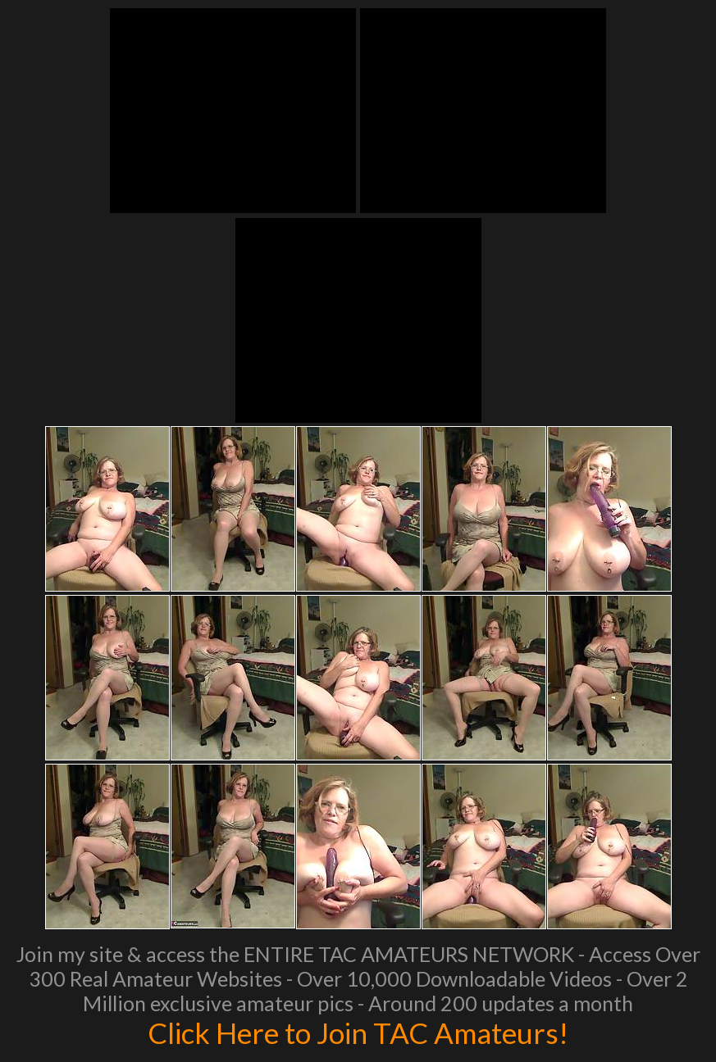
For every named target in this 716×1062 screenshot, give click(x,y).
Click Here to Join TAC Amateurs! (358, 1032)
